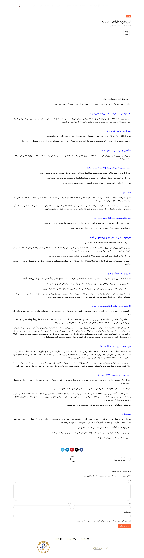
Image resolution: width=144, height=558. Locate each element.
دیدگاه (128, 480)
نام (129, 503)
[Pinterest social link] (72, 450)
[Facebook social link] (81, 450)
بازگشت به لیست (72, 459)
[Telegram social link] (63, 450)
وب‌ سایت (127, 512)
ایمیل (69, 503)
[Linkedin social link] (67, 450)
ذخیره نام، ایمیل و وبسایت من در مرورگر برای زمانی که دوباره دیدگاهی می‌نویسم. (101, 521)
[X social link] (77, 450)
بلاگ (128, 16)
